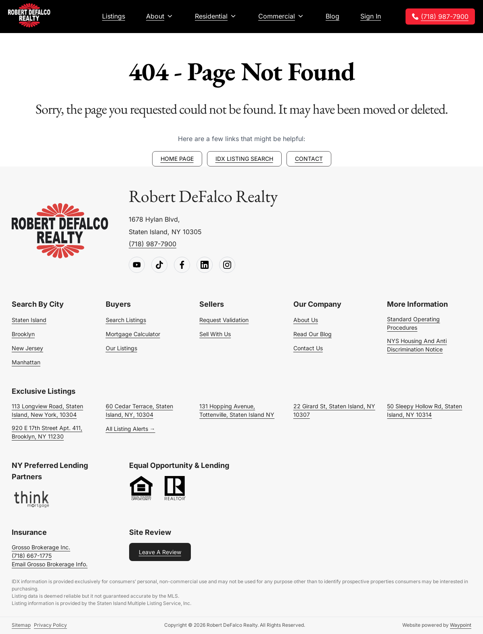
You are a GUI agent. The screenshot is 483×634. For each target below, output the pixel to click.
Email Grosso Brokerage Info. (50, 564)
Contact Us (308, 348)
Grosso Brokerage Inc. (41, 547)
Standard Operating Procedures (413, 323)
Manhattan (26, 362)
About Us (305, 319)
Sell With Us (215, 334)
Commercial (276, 16)
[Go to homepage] (60, 231)
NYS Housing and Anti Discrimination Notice (417, 345)
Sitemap (21, 625)
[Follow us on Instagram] (227, 265)
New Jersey (27, 348)
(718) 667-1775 (32, 555)
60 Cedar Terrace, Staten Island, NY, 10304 (139, 410)
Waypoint (460, 625)
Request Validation (224, 319)
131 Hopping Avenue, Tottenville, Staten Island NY (236, 410)
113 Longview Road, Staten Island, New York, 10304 (47, 410)
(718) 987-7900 (444, 16)
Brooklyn (23, 334)
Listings (113, 16)
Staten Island (29, 319)
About (155, 16)
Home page (177, 158)
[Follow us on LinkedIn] (205, 265)
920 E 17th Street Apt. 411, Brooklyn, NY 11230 (47, 432)
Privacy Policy (50, 625)
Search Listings (126, 319)
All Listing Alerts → (130, 428)
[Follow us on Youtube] (137, 265)
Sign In (370, 16)
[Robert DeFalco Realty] (29, 15)
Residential (211, 16)
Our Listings (121, 348)
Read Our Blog (312, 334)
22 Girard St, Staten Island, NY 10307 (334, 410)
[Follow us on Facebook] (182, 265)
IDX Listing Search (244, 158)
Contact (309, 158)
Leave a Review (160, 552)
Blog (332, 16)
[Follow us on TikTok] (159, 265)
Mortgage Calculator (133, 334)
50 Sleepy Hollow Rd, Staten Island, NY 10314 (424, 410)
